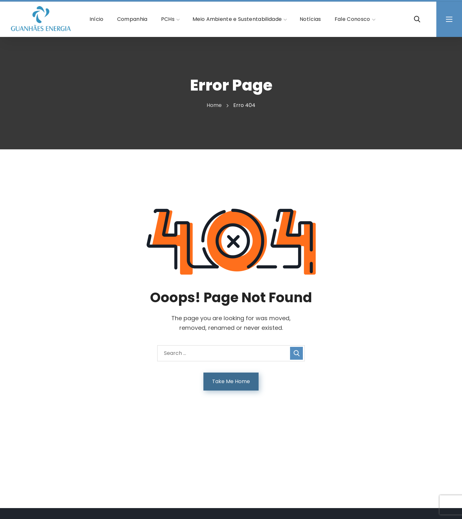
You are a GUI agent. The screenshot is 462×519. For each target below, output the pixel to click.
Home (214, 105)
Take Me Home (231, 381)
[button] (417, 19)
